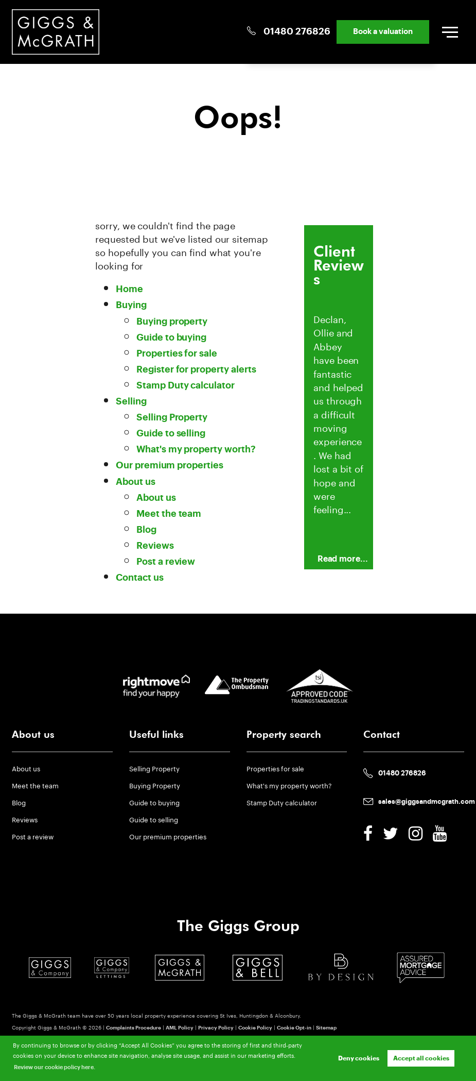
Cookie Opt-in (294, 1028)
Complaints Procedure (133, 1028)
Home (129, 289)
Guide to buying (171, 337)
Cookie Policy (255, 1028)
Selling (131, 401)
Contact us (139, 577)
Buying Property (154, 785)
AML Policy (179, 1028)
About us (135, 482)
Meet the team (168, 514)
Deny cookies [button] (358, 1058)
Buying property (171, 321)
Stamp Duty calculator (185, 385)
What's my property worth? (196, 449)
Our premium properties (169, 465)
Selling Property (171, 417)
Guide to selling (170, 433)
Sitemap (326, 1028)
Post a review (165, 562)
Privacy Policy (216, 1028)
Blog (146, 530)
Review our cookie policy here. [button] (54, 1067)
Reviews (155, 546)
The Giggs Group (238, 926)
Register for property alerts (196, 369)
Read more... (343, 559)
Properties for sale (176, 353)
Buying (131, 305)
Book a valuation (383, 32)
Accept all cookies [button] (421, 1058)
